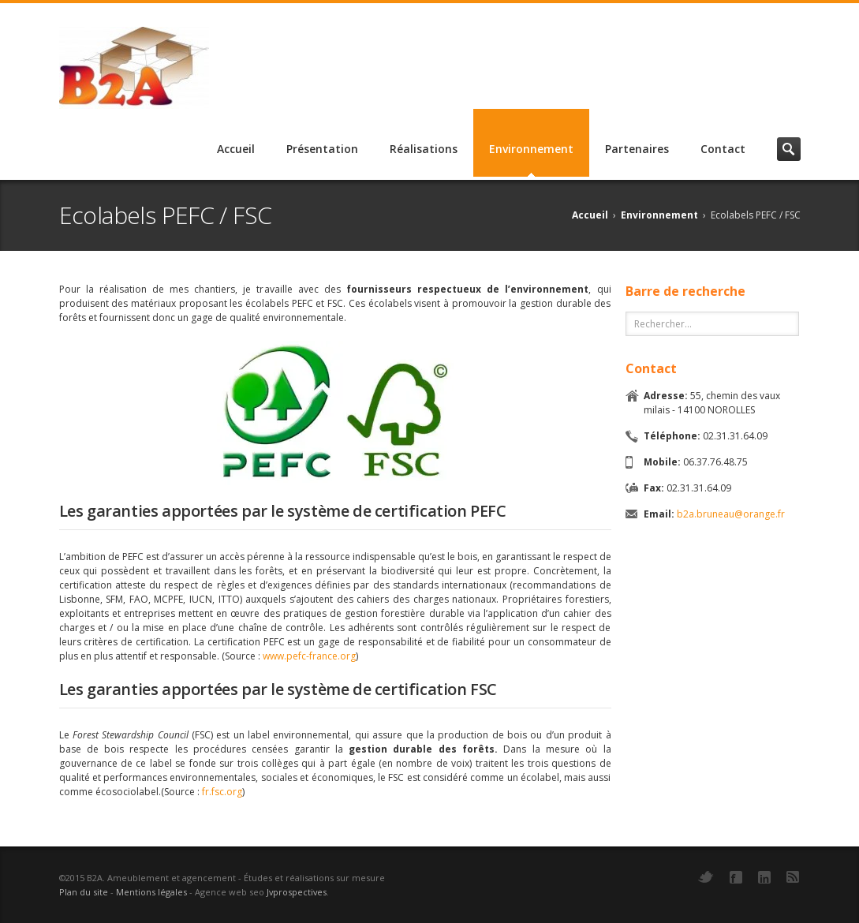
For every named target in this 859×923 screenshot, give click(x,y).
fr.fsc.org (222, 791)
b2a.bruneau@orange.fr (731, 514)
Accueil (236, 148)
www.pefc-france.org (309, 656)
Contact (722, 148)
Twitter (706, 877)
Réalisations (424, 148)
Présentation (322, 148)
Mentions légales (151, 892)
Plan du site (83, 892)
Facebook (736, 877)
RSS (792, 877)
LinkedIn (764, 877)
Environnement (531, 148)
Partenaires (637, 148)
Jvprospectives (297, 892)
